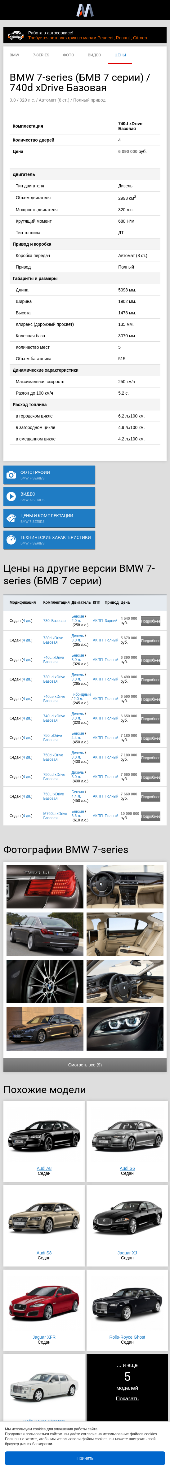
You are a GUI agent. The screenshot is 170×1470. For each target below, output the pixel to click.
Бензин (78, 577)
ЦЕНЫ (120, 55)
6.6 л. (76, 776)
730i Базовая (54, 581)
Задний (111, 581)
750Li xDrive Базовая (53, 757)
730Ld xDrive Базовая (54, 640)
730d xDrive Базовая (53, 601)
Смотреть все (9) (85, 1025)
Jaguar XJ (127, 1213)
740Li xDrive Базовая (53, 620)
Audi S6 (127, 1129)
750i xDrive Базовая (52, 698)
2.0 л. (76, 581)
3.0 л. (76, 601)
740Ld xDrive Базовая (54, 679)
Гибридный (81, 655)
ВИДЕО (94, 55)
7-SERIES (41, 55)
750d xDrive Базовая (53, 718)
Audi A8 (44, 1129)
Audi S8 (44, 1213)
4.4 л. (76, 698)
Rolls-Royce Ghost (127, 1297)
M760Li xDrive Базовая (55, 776)
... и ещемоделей (127, 1342)
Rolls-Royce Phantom (44, 1382)
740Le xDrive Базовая (54, 659)
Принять (85, 1458)
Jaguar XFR (44, 1297)
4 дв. (27, 581)
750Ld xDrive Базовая (54, 737)
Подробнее (150, 582)
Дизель (78, 596)
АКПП (98, 581)
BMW (14, 55)
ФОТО (68, 55)
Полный (111, 601)
